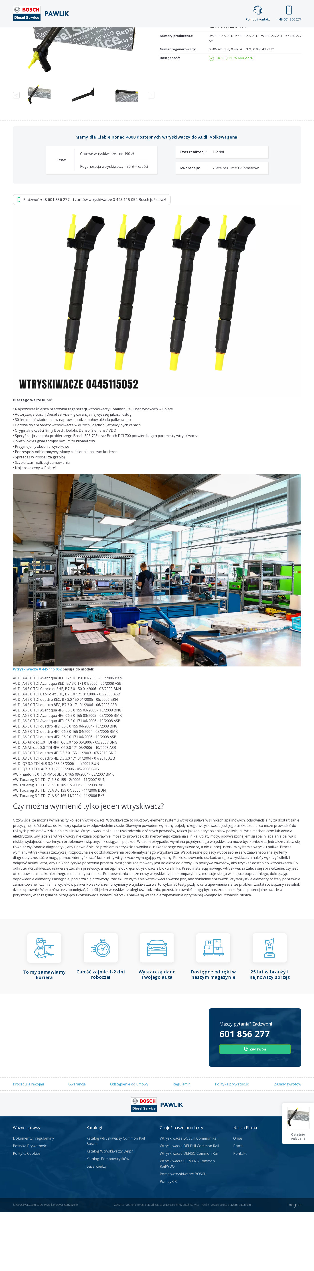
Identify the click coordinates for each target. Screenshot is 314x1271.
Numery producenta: (176, 143)
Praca (163, 34)
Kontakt (213, 34)
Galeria (140, 34)
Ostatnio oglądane (298, 1136)
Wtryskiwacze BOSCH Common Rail (189, 1246)
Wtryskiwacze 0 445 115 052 (37, 776)
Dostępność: (170, 165)
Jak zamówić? (99, 83)
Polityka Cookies (27, 1261)
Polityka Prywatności (30, 1253)
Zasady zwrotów (287, 1191)
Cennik (187, 34)
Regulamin (181, 1191)
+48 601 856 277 (289, 13)
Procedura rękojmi (28, 1191)
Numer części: (171, 130)
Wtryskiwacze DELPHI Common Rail (189, 1253)
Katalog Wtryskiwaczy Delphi (110, 1259)
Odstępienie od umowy (129, 1191)
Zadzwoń (44, 83)
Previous (16, 203)
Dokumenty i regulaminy (33, 1246)
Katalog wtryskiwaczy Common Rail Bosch (115, 1249)
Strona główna (108, 34)
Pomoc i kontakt (258, 13)
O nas (238, 1246)
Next (151, 203)
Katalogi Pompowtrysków (107, 1266)
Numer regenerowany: (178, 157)
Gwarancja (77, 1191)
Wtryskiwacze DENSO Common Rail (189, 1261)
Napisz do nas (145, 83)
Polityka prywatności (232, 1191)
